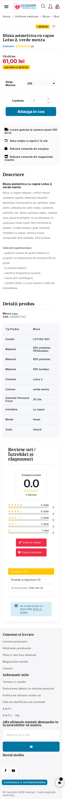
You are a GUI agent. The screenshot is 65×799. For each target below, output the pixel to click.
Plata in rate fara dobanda (19, 654)
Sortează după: (19, 587)
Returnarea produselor (17, 648)
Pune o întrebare (29, 552)
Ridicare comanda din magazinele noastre (29, 158)
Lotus (15, 313)
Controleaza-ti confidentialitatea (25, 782)
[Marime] (41, 83)
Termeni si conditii (14, 681)
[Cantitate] (39, 101)
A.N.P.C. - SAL (11, 715)
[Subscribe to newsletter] (31, 747)
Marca (7, 313)
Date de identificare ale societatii (24, 701)
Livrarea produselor (15, 641)
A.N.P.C (7, 708)
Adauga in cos (31, 111)
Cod (5, 316)
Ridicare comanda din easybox (27, 148)
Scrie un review (30, 542)
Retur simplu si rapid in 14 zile (26, 140)
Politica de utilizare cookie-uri (22, 695)
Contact (8, 668)
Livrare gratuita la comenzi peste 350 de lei (31, 131)
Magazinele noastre (15, 661)
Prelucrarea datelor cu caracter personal (28, 688)
